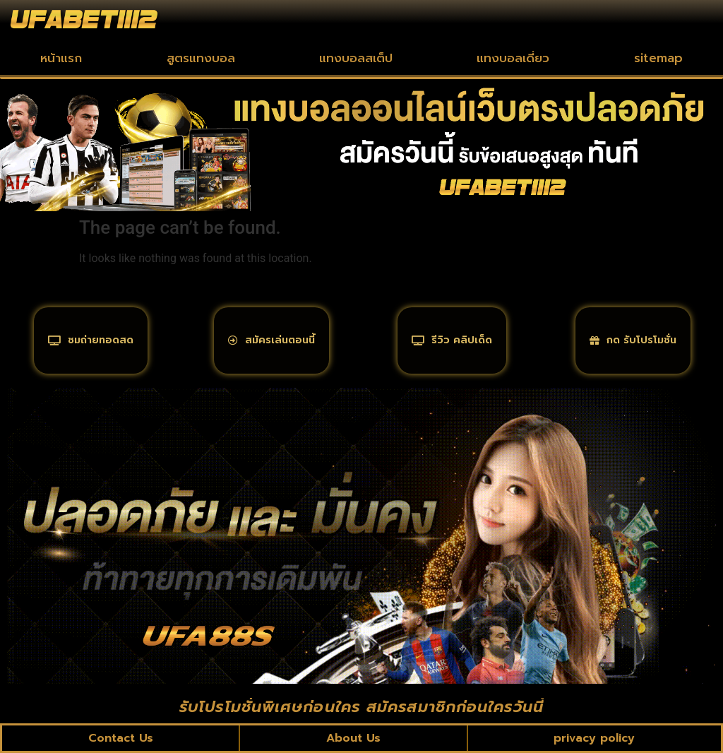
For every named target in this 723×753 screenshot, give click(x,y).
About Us (353, 738)
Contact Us (120, 738)
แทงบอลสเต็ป (356, 58)
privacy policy (594, 738)
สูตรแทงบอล (201, 58)
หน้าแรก (61, 58)
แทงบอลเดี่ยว (513, 58)
